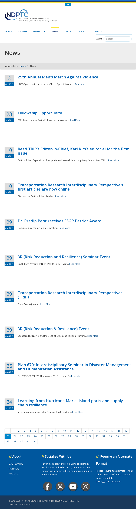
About (84, 31)
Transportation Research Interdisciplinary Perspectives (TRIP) (70, 295)
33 (97, 436)
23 (28, 436)
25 (42, 436)
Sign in (98, 31)
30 (76, 436)
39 (15, 441)
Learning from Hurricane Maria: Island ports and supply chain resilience (70, 402)
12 (78, 430)
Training (22, 31)
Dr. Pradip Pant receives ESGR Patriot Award (60, 220)
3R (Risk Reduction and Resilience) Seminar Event (64, 256)
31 (83, 436)
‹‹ (7, 430)
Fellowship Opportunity (40, 112)
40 (21, 441)
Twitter (60, 486)
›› (34, 441)
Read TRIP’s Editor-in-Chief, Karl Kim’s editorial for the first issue (73, 151)
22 (21, 436)
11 (71, 430)
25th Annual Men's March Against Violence (58, 76)
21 (15, 436)
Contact (69, 31)
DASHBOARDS (16, 463)
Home (8, 31)
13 (85, 430)
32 (90, 436)
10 (64, 430)
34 (103, 436)
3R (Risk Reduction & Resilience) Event (53, 328)
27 (56, 436)
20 (8, 436)
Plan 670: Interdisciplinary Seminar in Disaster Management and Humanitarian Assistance (74, 366)
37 (124, 436)
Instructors (40, 31)
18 (119, 430)
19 (126, 430)
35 (110, 436)
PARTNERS (14, 468)
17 (112, 430)
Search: (99, 38)
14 (92, 430)
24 (35, 436)
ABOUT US (14, 473)
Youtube (73, 486)
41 (28, 441)
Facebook (47, 486)
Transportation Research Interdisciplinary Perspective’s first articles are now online (70, 187)
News (55, 31)
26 (49, 436)
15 (98, 430)
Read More (80, 84)
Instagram (85, 486)
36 (117, 436)
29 (69, 436)
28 (62, 436)
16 (105, 430)
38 (8, 441)
